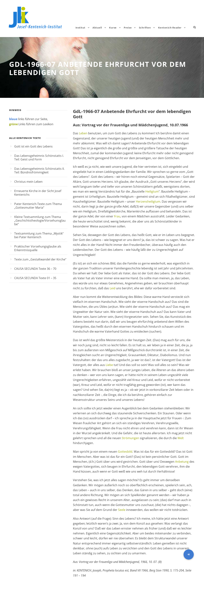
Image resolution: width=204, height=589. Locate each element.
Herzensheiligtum (148, 201)
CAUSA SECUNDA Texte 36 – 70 (35, 269)
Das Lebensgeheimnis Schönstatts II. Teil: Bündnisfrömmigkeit (39, 170)
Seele (121, 510)
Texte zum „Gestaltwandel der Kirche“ (40, 259)
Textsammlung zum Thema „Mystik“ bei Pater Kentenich (39, 235)
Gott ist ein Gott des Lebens (33, 146)
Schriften (145, 27)
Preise (128, 27)
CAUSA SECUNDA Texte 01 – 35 (35, 278)
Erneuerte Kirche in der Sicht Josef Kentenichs (37, 193)
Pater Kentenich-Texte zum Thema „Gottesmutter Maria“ (38, 206)
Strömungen (130, 438)
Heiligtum (152, 191)
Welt (180, 438)
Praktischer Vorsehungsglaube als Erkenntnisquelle (37, 248)
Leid (112, 288)
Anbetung (182, 462)
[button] (189, 554)
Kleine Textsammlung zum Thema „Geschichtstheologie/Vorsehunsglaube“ (40, 220)
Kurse (113, 27)
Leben (83, 133)
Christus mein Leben (28, 182)
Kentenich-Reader (170, 27)
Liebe (109, 365)
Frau (117, 216)
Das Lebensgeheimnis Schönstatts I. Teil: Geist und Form (39, 157)
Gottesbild (125, 452)
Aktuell (97, 27)
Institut (80, 27)
